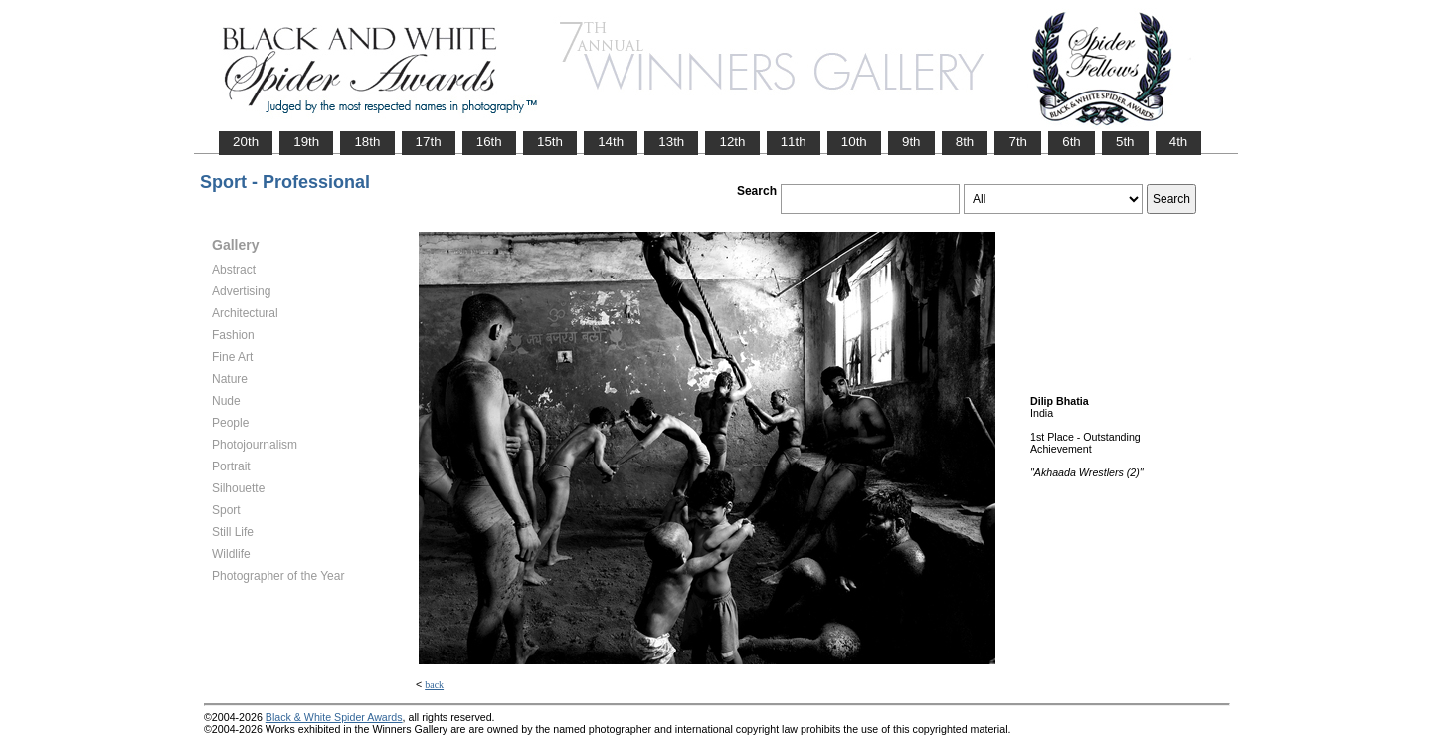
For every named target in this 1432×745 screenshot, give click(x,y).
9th (911, 141)
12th (732, 141)
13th (671, 141)
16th (489, 141)
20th (245, 141)
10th (854, 141)
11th (793, 141)
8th (965, 141)
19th (306, 141)
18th (367, 141)
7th (1017, 141)
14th (610, 141)
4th (1179, 141)
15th (550, 141)
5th (1125, 141)
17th (428, 141)
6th (1071, 141)
